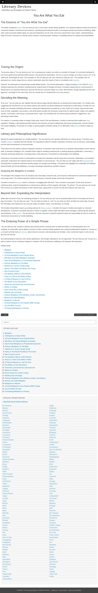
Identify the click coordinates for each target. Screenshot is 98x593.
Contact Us (54, 590)
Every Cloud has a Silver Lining (16, 290)
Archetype (6, 430)
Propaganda (6, 540)
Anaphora (5, 418)
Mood (4, 508)
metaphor (10, 142)
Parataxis (52, 523)
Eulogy (4, 467)
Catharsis (52, 437)
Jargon (4, 496)
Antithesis (52, 423)
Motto (4, 510)
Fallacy (51, 471)
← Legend (4, 314)
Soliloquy (5, 554)
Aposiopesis (53, 425)
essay (90, 84)
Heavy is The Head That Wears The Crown (20, 268)
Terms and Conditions (74, 590)
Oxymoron (6, 518)
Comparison (6, 445)
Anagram (52, 413)
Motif (51, 508)
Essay (4, 464)
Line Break (53, 498)
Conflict (51, 445)
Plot (3, 532)
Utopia (51, 576)
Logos (4, 501)
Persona (5, 530)
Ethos (51, 464)
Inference (5, 491)
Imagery (5, 488)
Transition (5, 576)
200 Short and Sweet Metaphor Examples (19, 258)
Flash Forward (7, 474)
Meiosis (52, 501)
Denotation (6, 449)
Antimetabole (7, 423)
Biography (52, 432)
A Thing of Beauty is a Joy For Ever (17, 279)
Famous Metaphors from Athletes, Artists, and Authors (24, 295)
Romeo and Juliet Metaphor (14, 297)
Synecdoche (53, 562)
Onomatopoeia (54, 515)
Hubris (4, 484)
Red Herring (6, 545)
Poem (4, 535)
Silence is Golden (10, 287)
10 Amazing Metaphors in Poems (16, 308)
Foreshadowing (7, 476)
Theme (4, 569)
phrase (19, 27)
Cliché (51, 440)
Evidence (5, 469)
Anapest (52, 415)
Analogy (5, 415)
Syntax (4, 567)
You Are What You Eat (12, 305)
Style (4, 557)
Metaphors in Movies (12, 300)
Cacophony (6, 435)
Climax (4, 442)
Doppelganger (54, 457)
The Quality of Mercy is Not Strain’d (17, 274)
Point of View (7, 537)
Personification (54, 530)
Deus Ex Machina (55, 449)
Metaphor (7, 250)
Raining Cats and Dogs (13, 292)
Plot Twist (52, 532)
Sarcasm (52, 549)
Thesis (51, 569)
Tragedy (52, 571)
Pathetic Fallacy (54, 525)
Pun (50, 542)
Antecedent (53, 420)
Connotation (6, 447)
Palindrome (53, 518)
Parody (4, 525)
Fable (4, 471)
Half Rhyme (6, 481)
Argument (52, 430)
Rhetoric (5, 547)
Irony (51, 493)
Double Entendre (8, 459)
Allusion (5, 410)
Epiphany (5, 462)
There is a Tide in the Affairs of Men (17, 276)
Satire (4, 552)
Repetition (52, 545)
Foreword (52, 476)
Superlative (6, 559)
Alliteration (53, 408)
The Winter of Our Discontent (15, 282)
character (76, 80)
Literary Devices (16, 6)
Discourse (5, 457)
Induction (52, 488)
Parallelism (6, 523)
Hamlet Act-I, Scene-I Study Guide (17, 266)
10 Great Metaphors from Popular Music (19, 255)
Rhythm (5, 549)
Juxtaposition (53, 496)
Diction (4, 454)
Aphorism (5, 425)
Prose (51, 540)
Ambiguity (52, 410)
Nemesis (5, 513)
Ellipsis (51, 459)
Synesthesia (6, 564)
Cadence (52, 435)
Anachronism (7, 413)
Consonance (53, 447)
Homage (52, 481)
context (18, 213)
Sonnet (51, 554)
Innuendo (52, 491)
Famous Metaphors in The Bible (16, 263)
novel (20, 182)
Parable (5, 520)
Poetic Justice (54, 535)
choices (23, 232)
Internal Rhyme (7, 493)
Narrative (52, 510)
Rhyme (51, 547)
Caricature (6, 437)
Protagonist (6, 542)
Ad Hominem (7, 406)
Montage (52, 506)
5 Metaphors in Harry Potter (14, 252)
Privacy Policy (63, 590)
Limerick (5, 498)
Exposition (52, 469)
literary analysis (46, 208)
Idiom (51, 486)
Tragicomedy (6, 574)
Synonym (52, 564)
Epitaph (52, 462)
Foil (50, 474)
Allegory (5, 408)
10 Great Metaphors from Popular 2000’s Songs (22, 303)
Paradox (52, 520)
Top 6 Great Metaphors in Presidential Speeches (22, 260)
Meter (4, 506)
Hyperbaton (53, 484)
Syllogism (52, 559)
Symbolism (6, 562)
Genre (4, 479)
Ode (3, 515)
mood (88, 120)
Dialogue (52, 452)
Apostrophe (6, 427)
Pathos (4, 528)
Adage (51, 406)
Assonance (6, 432)
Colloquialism (54, 442)
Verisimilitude (7, 579)
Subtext (52, 557)
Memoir (5, 503)
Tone (4, 571)
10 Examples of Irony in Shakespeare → (85, 314)
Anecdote (52, 418)
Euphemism (53, 467)
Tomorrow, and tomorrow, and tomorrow (19, 284)
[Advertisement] (49, 51)
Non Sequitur (53, 513)
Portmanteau (53, 537)
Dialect (4, 452)
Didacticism (53, 454)
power (77, 126)
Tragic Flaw (53, 574)
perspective (87, 161)
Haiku (51, 479)
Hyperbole (6, 486)
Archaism (52, 427)
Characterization (8, 440)
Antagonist (6, 420)
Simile (51, 552)
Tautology (52, 567)
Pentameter (53, 528)
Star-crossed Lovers (12, 271)
